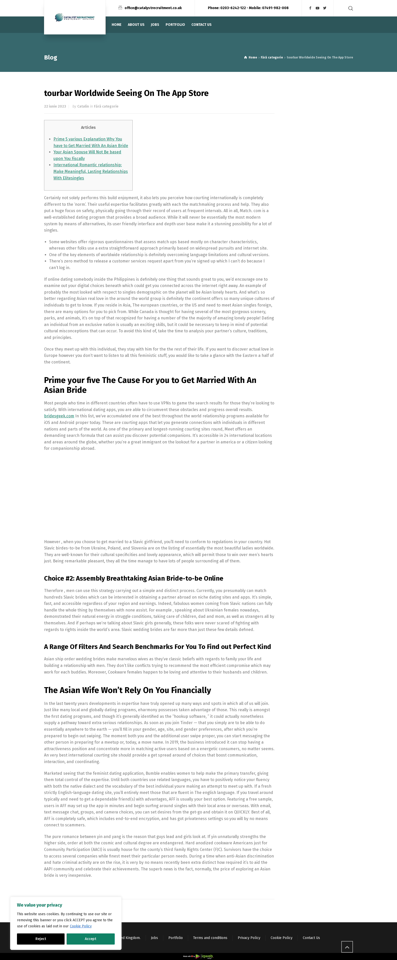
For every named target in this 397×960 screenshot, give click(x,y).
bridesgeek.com (59, 416)
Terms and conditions (210, 938)
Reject (40, 939)
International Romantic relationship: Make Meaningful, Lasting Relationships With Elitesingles (90, 171)
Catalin (83, 106)
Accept (90, 939)
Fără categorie (106, 106)
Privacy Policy (249, 938)
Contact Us (311, 938)
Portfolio (175, 938)
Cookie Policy (81, 926)
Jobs (154, 938)
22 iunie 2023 (55, 106)
